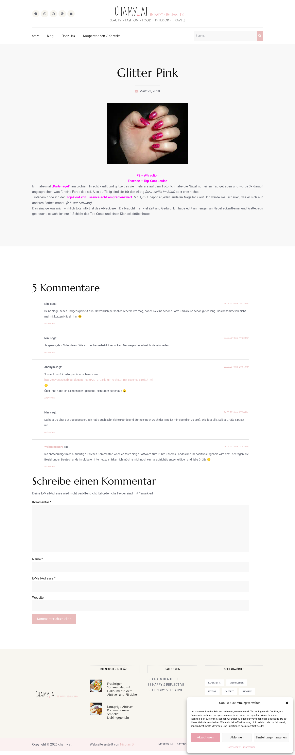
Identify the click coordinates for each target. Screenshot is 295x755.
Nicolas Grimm (130, 748)
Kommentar (41, 502)
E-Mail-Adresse (43, 582)
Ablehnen (237, 737)
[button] (287, 703)
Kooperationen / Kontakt (101, 36)
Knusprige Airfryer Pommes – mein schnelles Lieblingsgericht (120, 716)
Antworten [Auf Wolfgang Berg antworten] (49, 467)
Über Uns (68, 36)
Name (37, 562)
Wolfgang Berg (53, 447)
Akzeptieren (205, 737)
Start (35, 36)
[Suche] (260, 36)
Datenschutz (234, 747)
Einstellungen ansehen (271, 737)
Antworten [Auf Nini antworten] (49, 324)
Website (38, 601)
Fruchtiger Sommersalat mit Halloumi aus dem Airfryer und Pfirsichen (123, 693)
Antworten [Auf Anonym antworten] (49, 398)
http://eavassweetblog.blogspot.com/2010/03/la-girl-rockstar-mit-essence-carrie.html (98, 380)
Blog (50, 36)
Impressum (249, 747)
